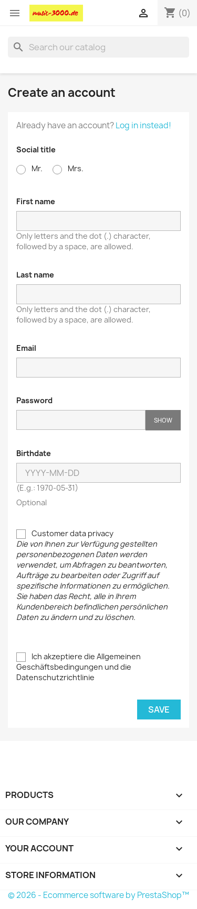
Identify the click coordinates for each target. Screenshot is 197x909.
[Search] (98, 47)
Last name (35, 275)
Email (26, 348)
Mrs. (68, 168)
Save (159, 709)
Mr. (29, 168)
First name (35, 201)
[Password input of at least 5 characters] (81, 420)
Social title (36, 149)
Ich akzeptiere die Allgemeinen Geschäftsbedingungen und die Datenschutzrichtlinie (78, 666)
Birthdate (33, 453)
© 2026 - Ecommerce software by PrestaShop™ (98, 895)
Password (34, 400)
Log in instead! (143, 125)
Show (163, 420)
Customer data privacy (93, 575)
